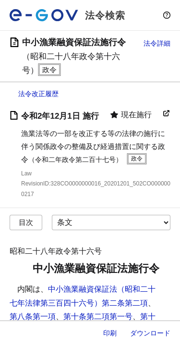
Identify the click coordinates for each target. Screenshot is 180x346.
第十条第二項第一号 (97, 316)
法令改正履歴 (38, 94)
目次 (26, 222)
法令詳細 (157, 43)
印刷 (110, 333)
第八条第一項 (33, 316)
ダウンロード (150, 333)
